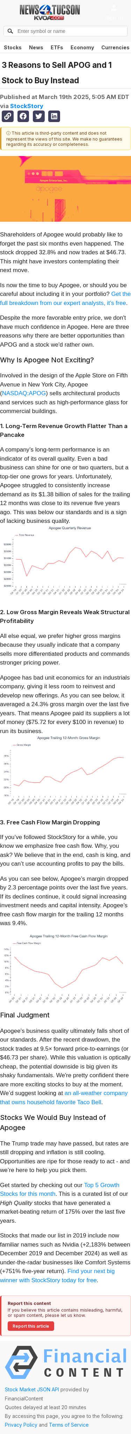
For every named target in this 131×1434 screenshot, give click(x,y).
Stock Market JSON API (32, 1389)
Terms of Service (69, 1425)
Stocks (13, 47)
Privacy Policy (21, 1425)
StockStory (26, 105)
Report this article (31, 1326)
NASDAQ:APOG (24, 393)
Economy (82, 47)
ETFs (57, 47)
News (36, 47)
